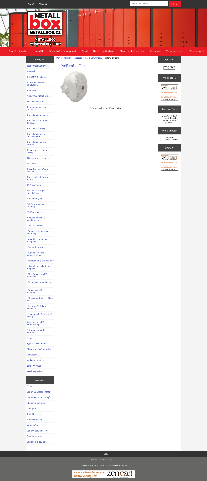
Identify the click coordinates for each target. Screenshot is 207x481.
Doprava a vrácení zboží (38, 392)
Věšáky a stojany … (36, 212)
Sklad (85, 51)
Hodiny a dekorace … (37, 101)
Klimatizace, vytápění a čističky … (38, 151)
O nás (29, 386)
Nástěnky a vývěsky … (38, 158)
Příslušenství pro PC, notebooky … (37, 275)
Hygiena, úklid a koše (103, 51)
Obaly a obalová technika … (40, 349)
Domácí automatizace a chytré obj (38, 232)
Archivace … (33, 90)
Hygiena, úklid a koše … (38, 343)
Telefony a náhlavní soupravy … (36, 205)
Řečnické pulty (34, 185)
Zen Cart (124, 465)
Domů (31, 4)
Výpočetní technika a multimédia (88, 58)
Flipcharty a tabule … (37, 77)
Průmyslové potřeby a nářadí (63, 51)
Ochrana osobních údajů (38, 397)
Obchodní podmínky (36, 403)
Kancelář (68, 58)
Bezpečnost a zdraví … (38, 66)
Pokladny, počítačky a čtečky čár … (37, 170)
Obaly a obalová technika (131, 51)
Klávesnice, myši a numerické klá (35, 254)
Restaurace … (33, 355)
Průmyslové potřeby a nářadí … (36, 331)
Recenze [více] (169, 109)
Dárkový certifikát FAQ (37, 431)
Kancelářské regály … (37, 128)
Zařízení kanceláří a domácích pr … (35, 323)
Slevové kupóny (34, 436)
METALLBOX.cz (100, 465)
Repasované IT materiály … (34, 291)
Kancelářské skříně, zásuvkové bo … (36, 135)
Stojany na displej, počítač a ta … (40, 299)
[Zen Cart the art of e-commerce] (169, 68)
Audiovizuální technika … (39, 96)
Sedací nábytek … (36, 198)
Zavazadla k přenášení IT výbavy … (39, 315)
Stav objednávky (34, 420)
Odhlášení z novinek (36, 442)
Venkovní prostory (175, 51)
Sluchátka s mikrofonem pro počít (39, 267)
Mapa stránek (33, 425)
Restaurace (155, 51)
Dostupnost (32, 408)
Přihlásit (42, 4)
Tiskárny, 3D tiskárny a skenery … (37, 307)
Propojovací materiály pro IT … (39, 283)
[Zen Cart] (103, 478)
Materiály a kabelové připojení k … (37, 240)
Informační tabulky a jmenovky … (36, 108)
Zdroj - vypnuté (196, 51)
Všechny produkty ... (36, 371)
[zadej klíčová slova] (149, 3)
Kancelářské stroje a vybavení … (37, 143)
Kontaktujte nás (34, 414)
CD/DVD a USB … (36, 226)
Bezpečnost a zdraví (18, 51)
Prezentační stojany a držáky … (37, 178)
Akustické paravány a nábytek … (36, 83)
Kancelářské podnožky (38, 115)
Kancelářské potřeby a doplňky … (37, 121)
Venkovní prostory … (36, 360)
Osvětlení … (33, 163)
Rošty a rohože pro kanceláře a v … (36, 192)
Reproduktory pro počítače (40, 261)
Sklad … (31, 338)
